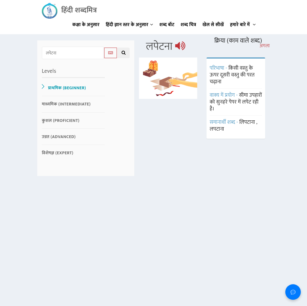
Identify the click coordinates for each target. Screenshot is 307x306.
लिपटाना (247, 122)
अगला (265, 46)
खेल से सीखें (213, 25)
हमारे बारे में (243, 25)
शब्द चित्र (188, 25)
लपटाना (217, 129)
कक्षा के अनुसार (86, 25)
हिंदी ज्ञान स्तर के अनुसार (129, 25)
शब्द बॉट (167, 25)
